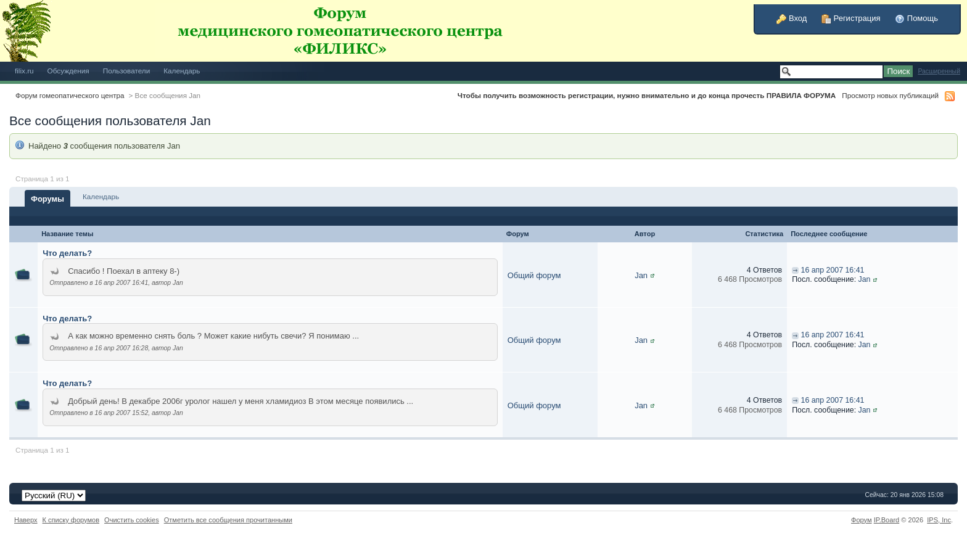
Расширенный (939, 71)
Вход (791, 18)
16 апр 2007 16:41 (833, 270)
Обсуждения (68, 71)
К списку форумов (71, 520)
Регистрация (851, 18)
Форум (861, 520)
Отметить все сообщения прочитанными (228, 520)
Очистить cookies (131, 520)
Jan (641, 275)
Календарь (181, 71)
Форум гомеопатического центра (70, 95)
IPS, (939, 520)
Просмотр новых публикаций (890, 95)
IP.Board (887, 520)
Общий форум (534, 275)
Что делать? (67, 253)
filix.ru (24, 71)
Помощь (916, 18)
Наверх (26, 520)
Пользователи (126, 71)
